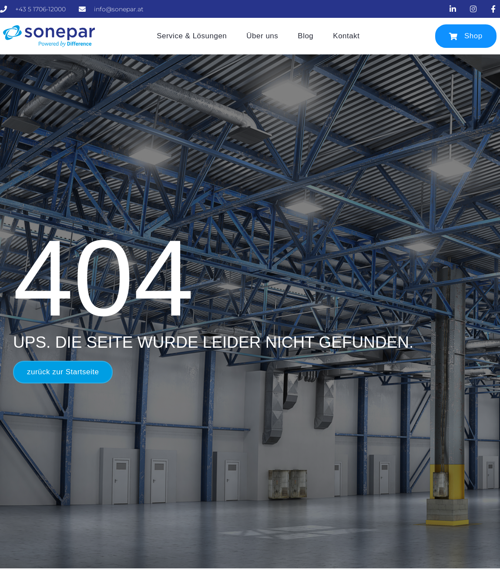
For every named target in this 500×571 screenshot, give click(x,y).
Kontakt (346, 36)
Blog (305, 36)
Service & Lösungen (192, 36)
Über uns (262, 36)
